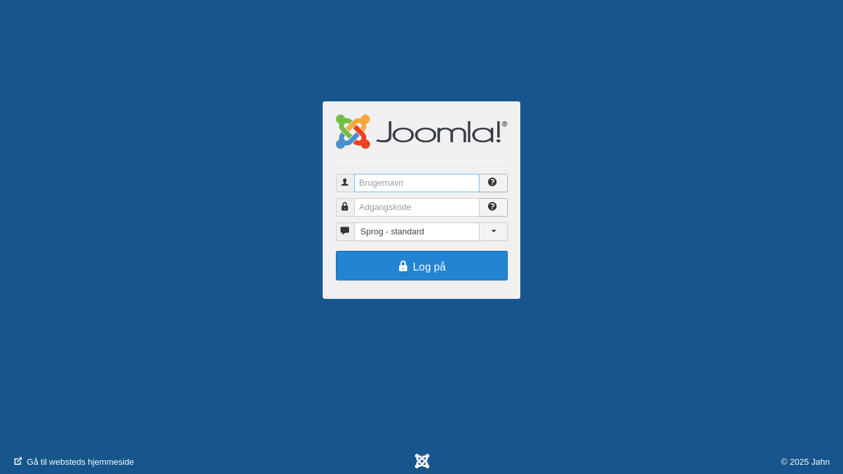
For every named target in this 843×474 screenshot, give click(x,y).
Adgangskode (351, 201)
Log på (421, 267)
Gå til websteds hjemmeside (73, 462)
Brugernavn (351, 177)
